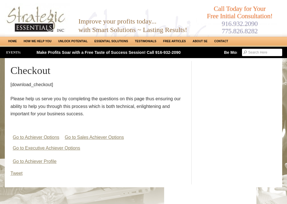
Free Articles (174, 41)
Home (12, 41)
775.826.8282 (240, 31)
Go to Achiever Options (36, 137)
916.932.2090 (240, 23)
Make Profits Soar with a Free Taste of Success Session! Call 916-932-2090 (109, 52)
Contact (221, 41)
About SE (200, 41)
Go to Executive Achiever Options (46, 148)
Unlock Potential (73, 41)
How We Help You (37, 41)
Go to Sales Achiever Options (94, 137)
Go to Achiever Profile (35, 161)
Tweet (16, 173)
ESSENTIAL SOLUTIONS (111, 41)
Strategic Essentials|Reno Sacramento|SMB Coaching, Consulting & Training (37, 17)
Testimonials (146, 41)
